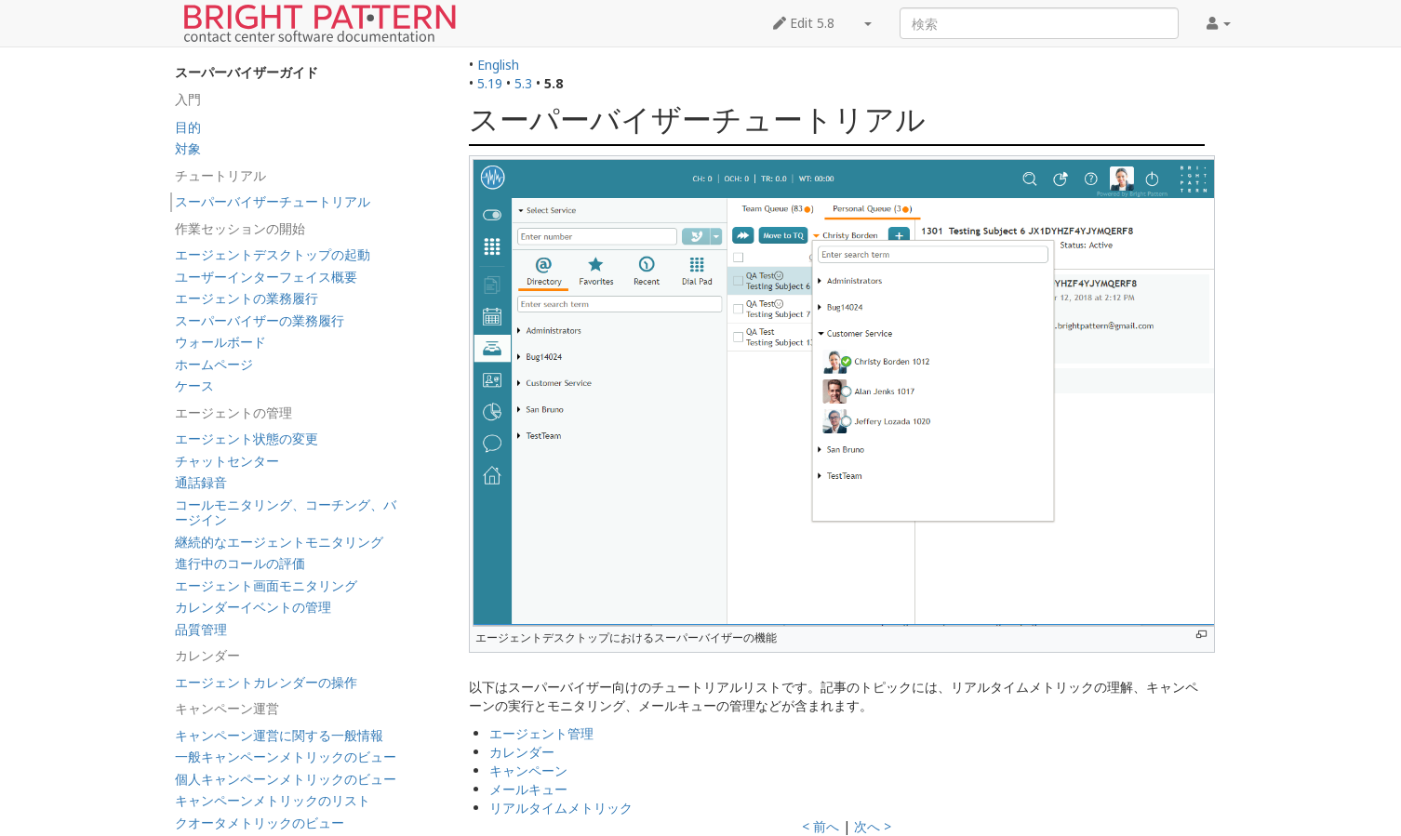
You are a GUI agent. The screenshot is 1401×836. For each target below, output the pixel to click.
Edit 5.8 (803, 23)
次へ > (872, 826)
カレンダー (521, 752)
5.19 (489, 83)
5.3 (523, 83)
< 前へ (820, 826)
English (498, 64)
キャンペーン (528, 770)
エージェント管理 (541, 733)
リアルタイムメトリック (561, 807)
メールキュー (528, 789)
